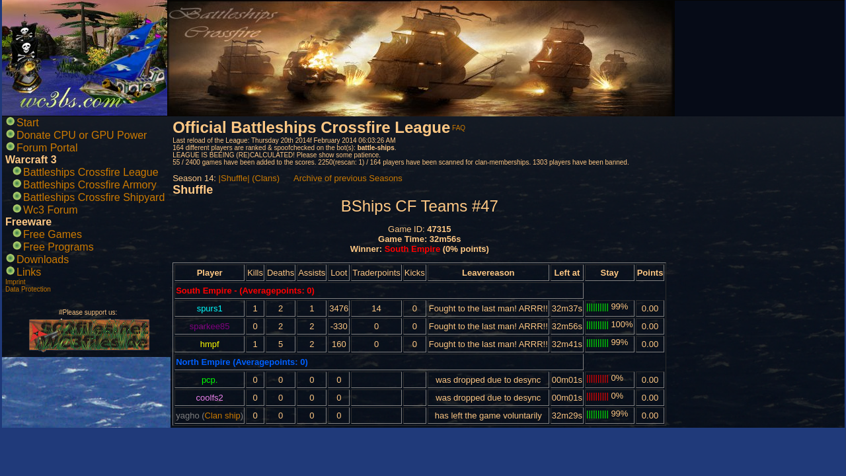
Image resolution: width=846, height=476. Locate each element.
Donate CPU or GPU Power (82, 135)
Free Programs (58, 247)
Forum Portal (47, 147)
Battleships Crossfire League (91, 172)
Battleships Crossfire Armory (90, 184)
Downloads (43, 259)
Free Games (52, 234)
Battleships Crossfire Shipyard (94, 197)
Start (28, 122)
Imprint (15, 282)
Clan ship (223, 415)
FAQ (458, 128)
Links (29, 272)
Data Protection (28, 289)
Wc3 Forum (50, 210)
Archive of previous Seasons (348, 178)
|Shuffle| (234, 178)
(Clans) (266, 178)
